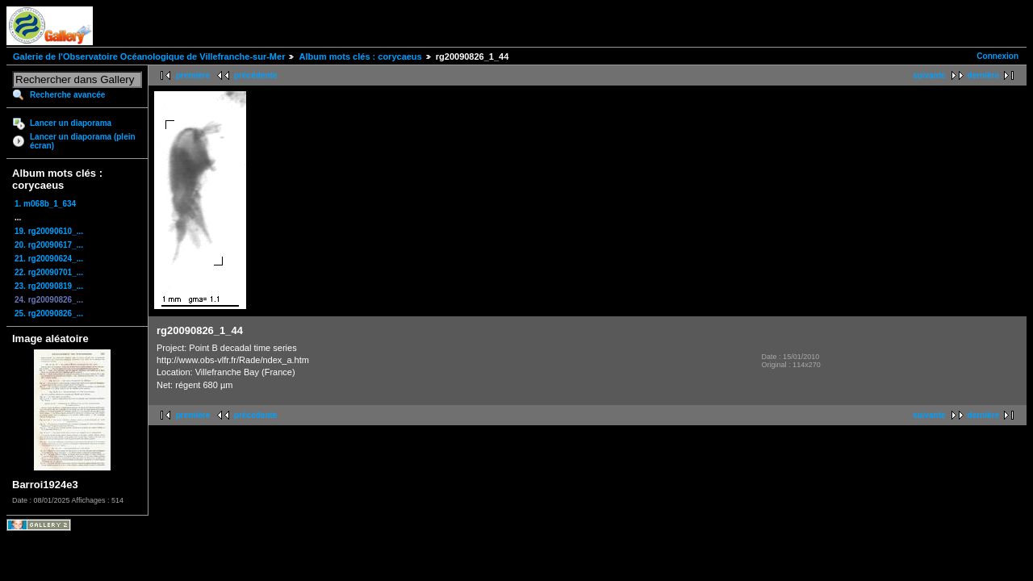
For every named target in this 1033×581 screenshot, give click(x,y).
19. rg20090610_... (49, 231)
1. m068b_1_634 (45, 203)
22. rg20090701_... (49, 272)
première (193, 75)
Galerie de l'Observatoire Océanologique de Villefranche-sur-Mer (149, 56)
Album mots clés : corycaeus (360, 56)
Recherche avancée (67, 94)
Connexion (997, 56)
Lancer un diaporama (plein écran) (83, 141)
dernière (983, 75)
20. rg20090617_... (49, 244)
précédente (255, 75)
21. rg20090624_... (49, 258)
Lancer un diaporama (70, 123)
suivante (929, 75)
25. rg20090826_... (49, 313)
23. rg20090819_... (49, 286)
